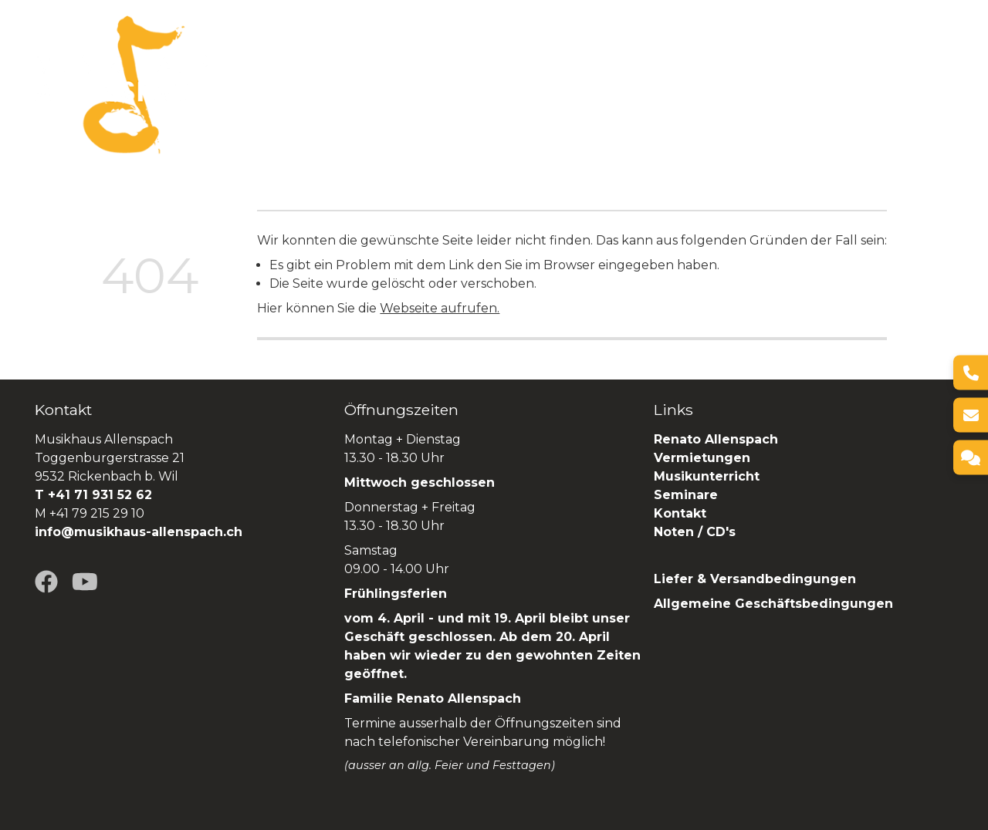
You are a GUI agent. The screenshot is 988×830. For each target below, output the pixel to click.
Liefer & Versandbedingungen (755, 579)
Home (256, 84)
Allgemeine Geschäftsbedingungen (773, 603)
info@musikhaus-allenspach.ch (138, 532)
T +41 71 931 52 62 (93, 495)
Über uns (323, 84)
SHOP (933, 84)
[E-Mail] (970, 415)
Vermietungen (530, 84)
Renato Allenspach (834, 84)
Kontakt (680, 513)
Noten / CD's (696, 532)
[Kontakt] (970, 457)
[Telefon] (970, 373)
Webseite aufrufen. (439, 308)
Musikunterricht (707, 476)
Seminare (722, 84)
